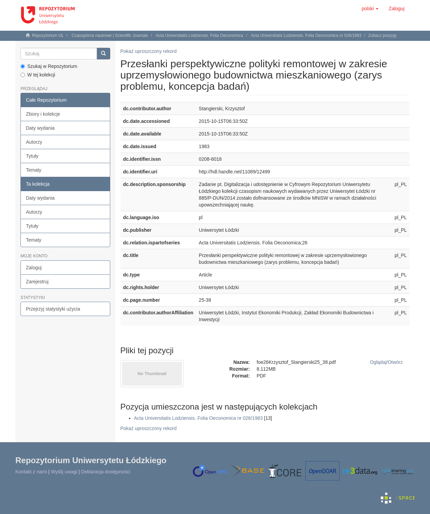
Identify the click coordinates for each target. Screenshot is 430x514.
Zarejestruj (37, 281)
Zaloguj (34, 267)
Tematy (33, 170)
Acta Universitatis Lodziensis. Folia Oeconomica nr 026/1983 (306, 35)
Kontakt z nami (31, 471)
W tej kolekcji (37, 74)
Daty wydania (40, 128)
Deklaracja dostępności (105, 471)
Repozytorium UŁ (48, 35)
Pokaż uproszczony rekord (148, 51)
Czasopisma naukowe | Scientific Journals (110, 35)
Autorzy (34, 142)
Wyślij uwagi (64, 471)
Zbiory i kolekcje (43, 114)
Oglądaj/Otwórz (386, 362)
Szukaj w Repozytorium (48, 66)
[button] (370, 8)
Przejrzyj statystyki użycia (53, 309)
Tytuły (32, 156)
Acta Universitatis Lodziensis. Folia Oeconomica (199, 35)
